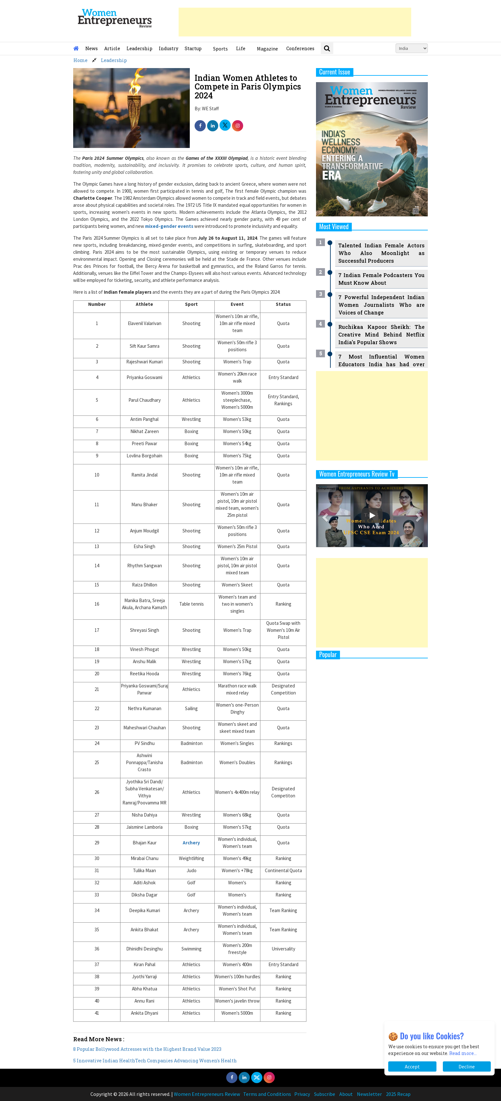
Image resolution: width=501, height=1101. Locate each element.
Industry (168, 48)
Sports (220, 48)
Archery (191, 843)
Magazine (267, 48)
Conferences (300, 48)
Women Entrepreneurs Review (207, 1094)
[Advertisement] (295, 22)
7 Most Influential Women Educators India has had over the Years (381, 364)
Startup (193, 48)
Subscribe (324, 1094)
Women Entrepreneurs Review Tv (357, 473)
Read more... (463, 1053)
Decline (467, 1066)
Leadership (139, 48)
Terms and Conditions (267, 1094)
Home (80, 60)
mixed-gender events (169, 226)
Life (240, 48)
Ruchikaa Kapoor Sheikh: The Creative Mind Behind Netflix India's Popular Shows (381, 334)
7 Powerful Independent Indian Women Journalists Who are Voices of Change (381, 305)
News (91, 48)
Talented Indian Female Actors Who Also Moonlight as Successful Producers (381, 253)
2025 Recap (398, 1094)
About (346, 1094)
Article (112, 48)
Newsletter (369, 1094)
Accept (412, 1066)
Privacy (302, 1094)
